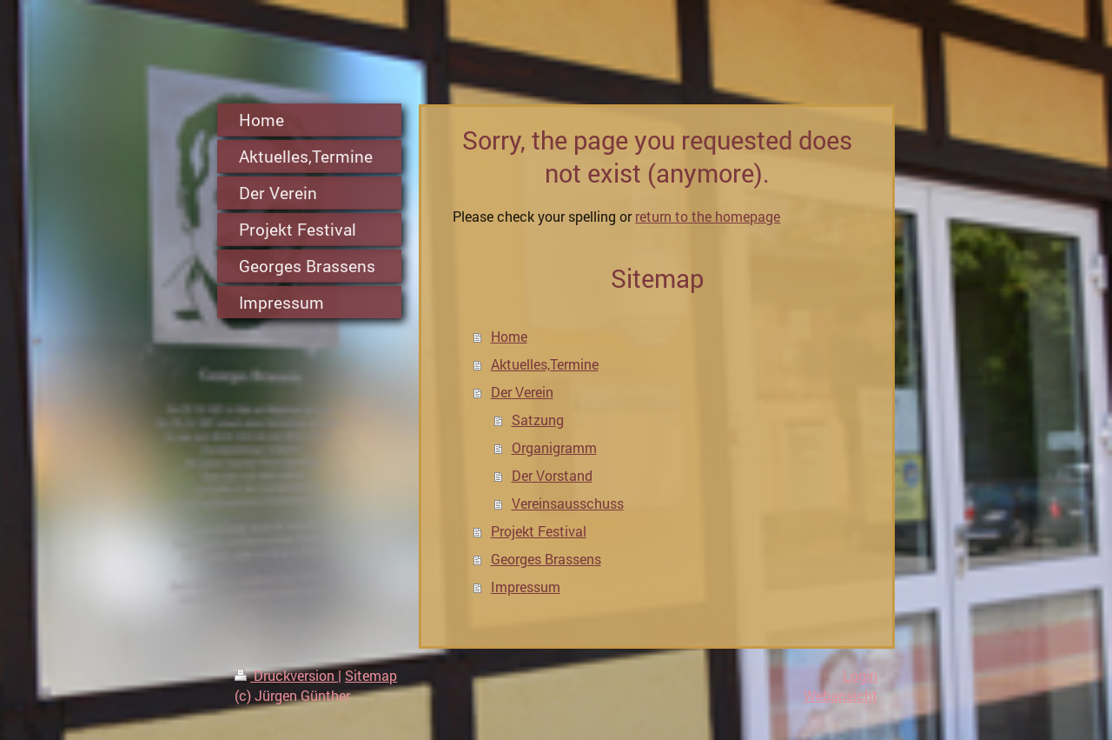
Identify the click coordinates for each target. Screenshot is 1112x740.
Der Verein (522, 392)
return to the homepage (707, 216)
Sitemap (371, 675)
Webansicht (840, 695)
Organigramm (554, 447)
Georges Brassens (546, 559)
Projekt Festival (538, 531)
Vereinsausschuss (568, 503)
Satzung (538, 419)
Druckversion (286, 675)
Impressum (525, 586)
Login (860, 675)
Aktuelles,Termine (545, 364)
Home (509, 336)
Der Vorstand (552, 475)
